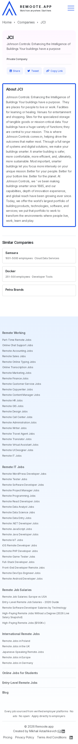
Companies (26, 22)
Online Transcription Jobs (17, 367)
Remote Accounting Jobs (17, 350)
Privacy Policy (24, 737)
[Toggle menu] (71, 8)
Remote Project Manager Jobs (20, 490)
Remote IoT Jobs (12, 540)
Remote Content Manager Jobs (21, 394)
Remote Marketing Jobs (16, 372)
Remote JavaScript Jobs (17, 529)
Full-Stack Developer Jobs (18, 562)
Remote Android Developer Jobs (22, 578)
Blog (5, 692)
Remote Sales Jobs (14, 356)
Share (15, 70)
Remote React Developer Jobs (21, 501)
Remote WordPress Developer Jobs (24, 473)
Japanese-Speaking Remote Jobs (23, 651)
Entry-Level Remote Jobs (20, 682)
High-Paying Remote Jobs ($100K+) (24, 622)
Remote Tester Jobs (14, 479)
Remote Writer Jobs (14, 428)
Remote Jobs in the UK (16, 646)
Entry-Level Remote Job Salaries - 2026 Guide (30, 602)
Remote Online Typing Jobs (19, 361)
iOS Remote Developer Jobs (19, 545)
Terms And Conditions (52, 737)
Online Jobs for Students (20, 673)
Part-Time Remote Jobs (16, 339)
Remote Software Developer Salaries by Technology (34, 607)
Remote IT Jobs (12, 455)
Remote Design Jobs (15, 411)
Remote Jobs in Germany (17, 662)
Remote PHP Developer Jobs (20, 551)
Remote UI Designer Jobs (17, 450)
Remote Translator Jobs (17, 439)
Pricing (7, 737)
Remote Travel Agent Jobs (18, 433)
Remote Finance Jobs (15, 378)
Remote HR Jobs (12, 400)
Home (7, 22)
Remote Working (13, 333)
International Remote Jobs (21, 634)
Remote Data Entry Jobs (16, 518)
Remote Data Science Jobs (18, 512)
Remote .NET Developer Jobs (20, 523)
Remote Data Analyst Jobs (18, 506)
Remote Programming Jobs (19, 495)
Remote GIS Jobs (13, 406)
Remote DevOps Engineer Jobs (21, 573)
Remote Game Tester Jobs (18, 556)
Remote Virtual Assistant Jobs (20, 444)
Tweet (33, 70)
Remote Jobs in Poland (16, 640)
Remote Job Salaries (17, 590)
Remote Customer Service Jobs (21, 383)
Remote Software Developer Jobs (23, 484)
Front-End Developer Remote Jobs (23, 567)
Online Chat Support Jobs (17, 345)
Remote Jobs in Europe (16, 657)
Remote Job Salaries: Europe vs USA (24, 596)
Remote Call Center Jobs (17, 417)
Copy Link (54, 70)
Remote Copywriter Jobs (17, 389)
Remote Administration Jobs (19, 422)
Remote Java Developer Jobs (20, 534)
